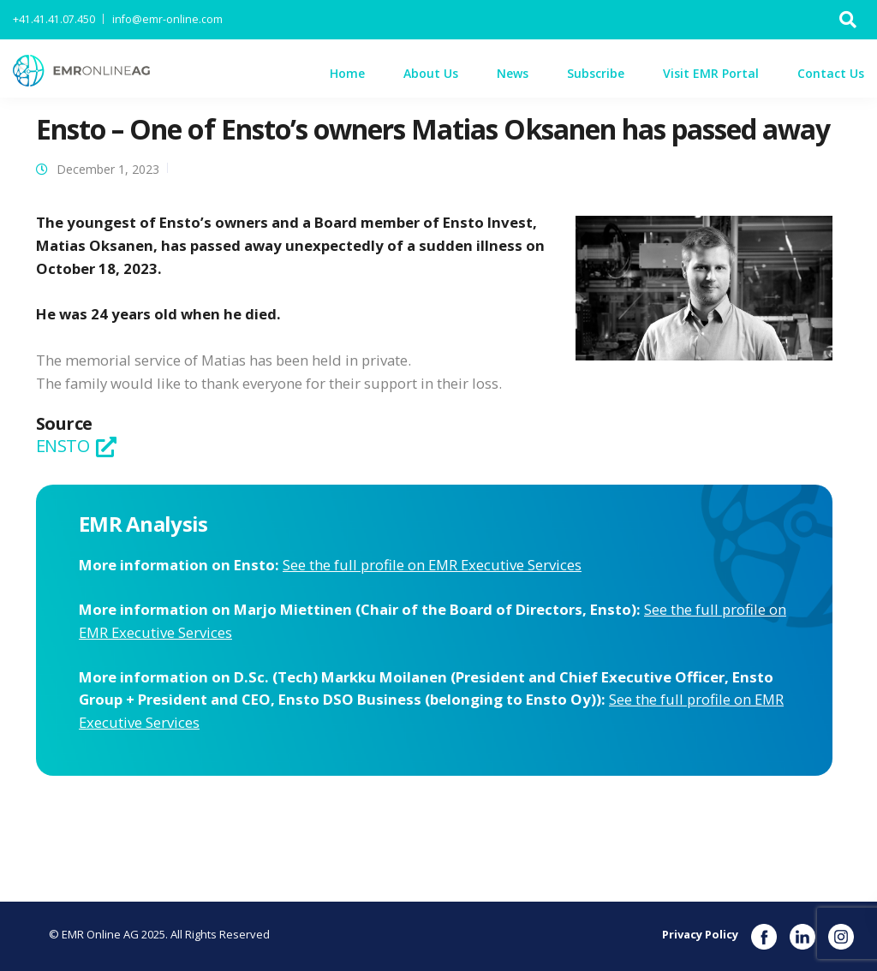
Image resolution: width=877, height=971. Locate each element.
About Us (430, 73)
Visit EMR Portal (711, 73)
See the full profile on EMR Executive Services (432, 565)
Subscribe (595, 73)
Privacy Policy (700, 934)
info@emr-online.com (167, 19)
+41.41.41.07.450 (54, 19)
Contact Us (830, 73)
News (512, 73)
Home (347, 73)
